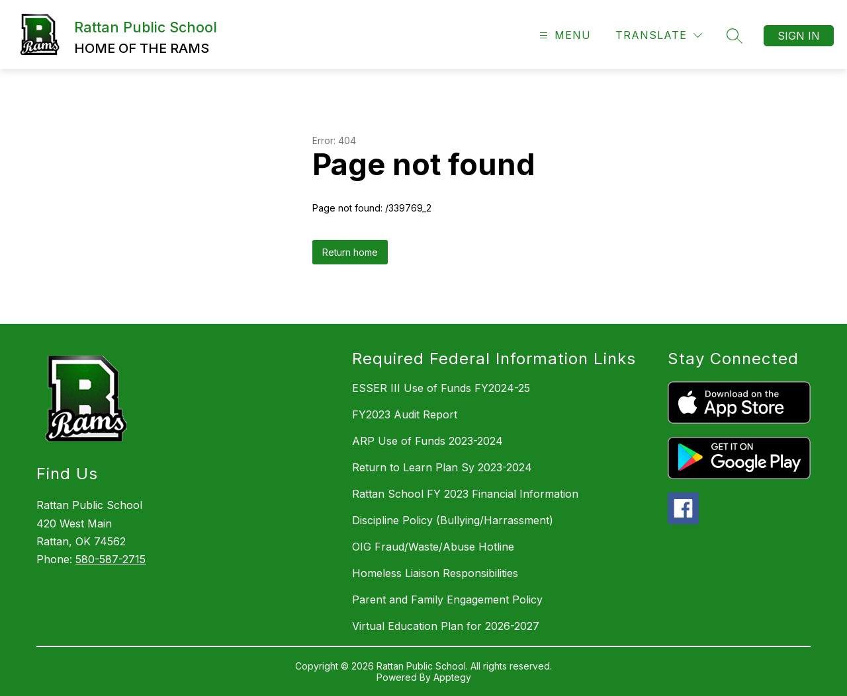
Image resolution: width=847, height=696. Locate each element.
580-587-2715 (110, 559)
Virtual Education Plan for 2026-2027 (445, 626)
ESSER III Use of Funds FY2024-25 (441, 388)
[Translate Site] (658, 35)
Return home (350, 252)
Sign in (799, 35)
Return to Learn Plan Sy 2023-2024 (442, 467)
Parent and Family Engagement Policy (447, 599)
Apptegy (452, 677)
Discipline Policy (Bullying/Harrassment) (452, 520)
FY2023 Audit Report (404, 414)
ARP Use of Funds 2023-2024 (427, 440)
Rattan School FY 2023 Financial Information (465, 493)
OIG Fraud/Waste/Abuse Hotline (433, 546)
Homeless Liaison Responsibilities (435, 573)
